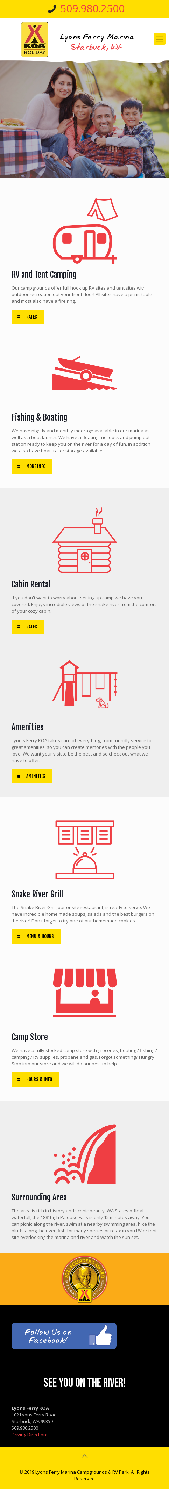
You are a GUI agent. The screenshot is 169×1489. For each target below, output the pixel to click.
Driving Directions (30, 1434)
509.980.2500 (92, 8)
